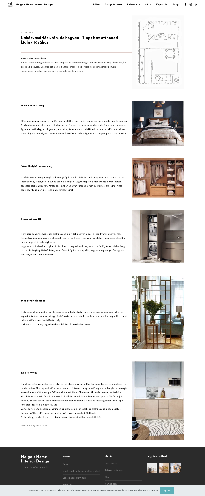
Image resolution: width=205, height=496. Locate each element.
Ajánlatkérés (94, 417)
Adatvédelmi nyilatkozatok (146, 490)
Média (148, 4)
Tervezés (67, 484)
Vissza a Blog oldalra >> (34, 425)
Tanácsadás (111, 463)
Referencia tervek (114, 470)
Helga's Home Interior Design (34, 4)
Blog (176, 4)
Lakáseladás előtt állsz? (75, 477)
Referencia (133, 4)
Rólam (96, 4)
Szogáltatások (113, 4)
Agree (167, 490)
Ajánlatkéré (110, 483)
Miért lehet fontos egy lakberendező (81, 471)
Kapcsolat (162, 4)
